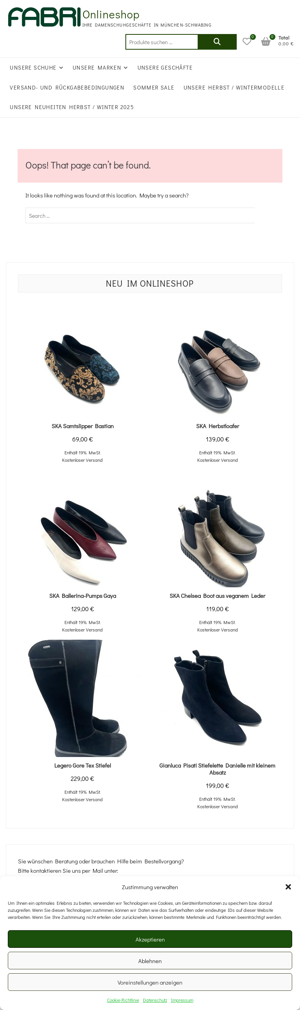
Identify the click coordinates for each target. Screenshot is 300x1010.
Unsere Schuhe (33, 67)
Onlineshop (111, 14)
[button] (288, 887)
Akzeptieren (150, 939)
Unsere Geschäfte (165, 67)
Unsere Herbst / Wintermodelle (234, 87)
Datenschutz (155, 1000)
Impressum (182, 1000)
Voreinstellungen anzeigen (150, 982)
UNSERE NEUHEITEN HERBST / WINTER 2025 (72, 107)
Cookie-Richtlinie (123, 1000)
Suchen (217, 42)
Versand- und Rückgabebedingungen (67, 87)
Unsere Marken (97, 67)
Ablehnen (150, 961)
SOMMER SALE (153, 87)
